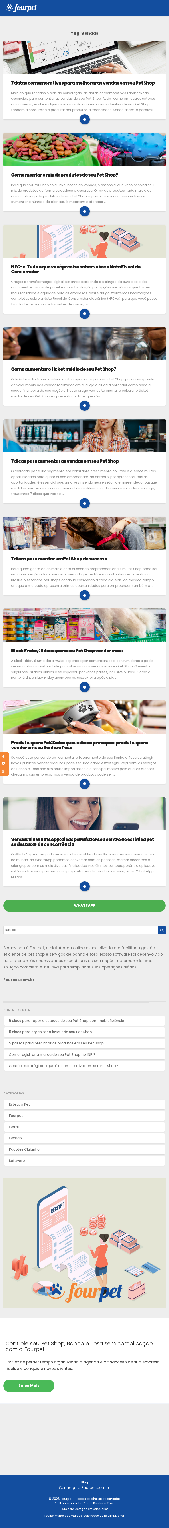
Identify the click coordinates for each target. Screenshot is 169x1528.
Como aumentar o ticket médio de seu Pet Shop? (63, 369)
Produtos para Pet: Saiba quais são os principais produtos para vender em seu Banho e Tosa (79, 745)
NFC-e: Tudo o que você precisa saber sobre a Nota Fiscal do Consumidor (76, 269)
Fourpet (16, 1115)
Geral (14, 1126)
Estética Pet (19, 1104)
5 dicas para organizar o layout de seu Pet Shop (50, 1031)
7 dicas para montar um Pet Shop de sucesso (59, 559)
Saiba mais (28, 1385)
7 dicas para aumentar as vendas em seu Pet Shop (65, 461)
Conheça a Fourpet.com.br (84, 1487)
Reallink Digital (114, 1516)
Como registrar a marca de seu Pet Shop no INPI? (52, 1054)
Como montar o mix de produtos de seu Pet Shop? (64, 175)
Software (17, 1160)
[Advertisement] (84, 1444)
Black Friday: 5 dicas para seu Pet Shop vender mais (67, 651)
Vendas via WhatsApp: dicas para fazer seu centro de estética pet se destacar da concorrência (82, 842)
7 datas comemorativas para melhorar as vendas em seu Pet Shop (83, 83)
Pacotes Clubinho (24, 1149)
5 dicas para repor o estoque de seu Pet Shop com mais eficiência (66, 1020)
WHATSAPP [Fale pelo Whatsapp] (84, 905)
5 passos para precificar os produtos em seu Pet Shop (56, 1043)
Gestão (15, 1138)
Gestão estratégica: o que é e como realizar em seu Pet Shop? (63, 1065)
